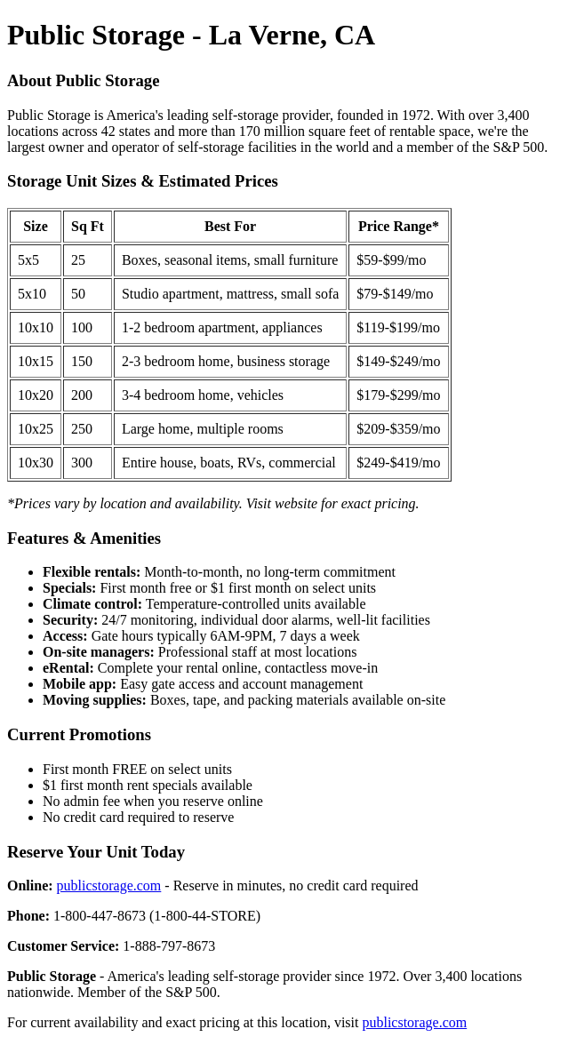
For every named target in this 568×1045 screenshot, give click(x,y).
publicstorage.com (109, 885)
